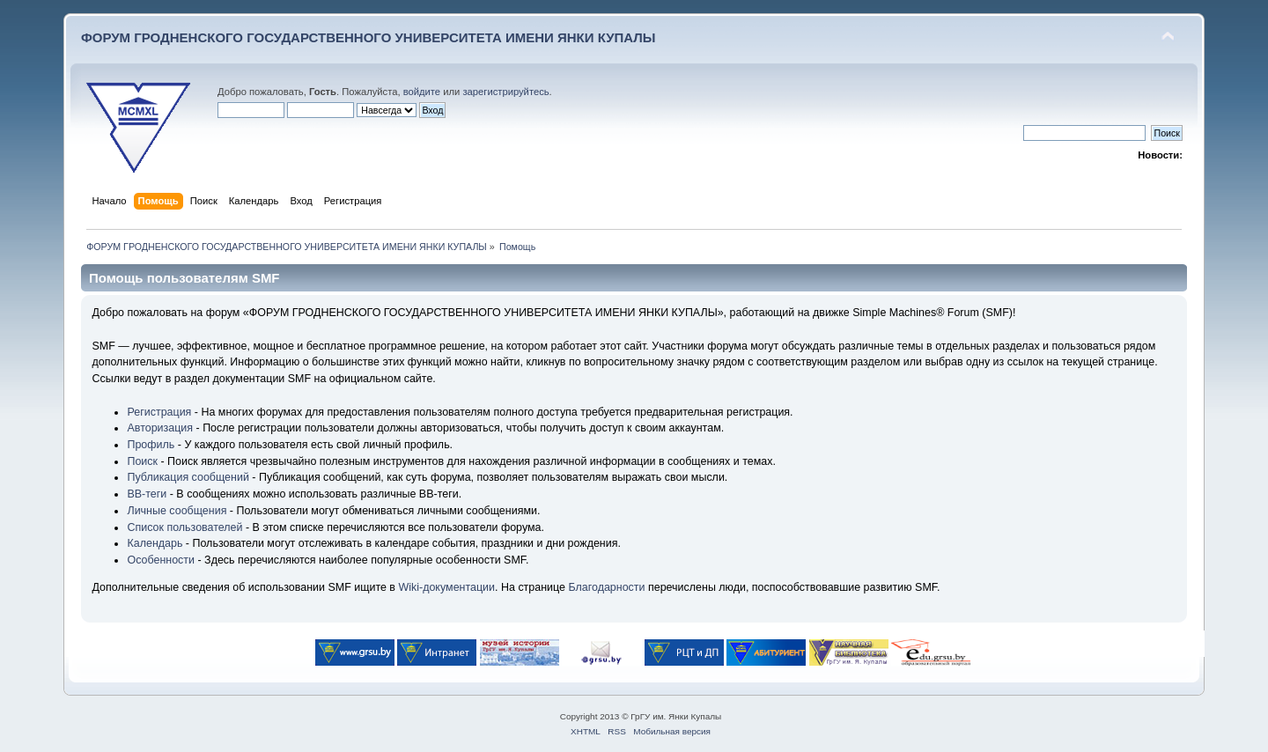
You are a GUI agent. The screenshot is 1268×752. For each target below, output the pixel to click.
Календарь (154, 543)
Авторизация (160, 428)
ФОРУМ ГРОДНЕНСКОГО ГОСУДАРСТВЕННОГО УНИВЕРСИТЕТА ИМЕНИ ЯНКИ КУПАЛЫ (368, 37)
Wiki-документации (446, 587)
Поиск (142, 461)
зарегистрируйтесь (505, 91)
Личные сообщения (176, 511)
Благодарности (606, 587)
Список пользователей (184, 527)
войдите (421, 91)
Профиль (150, 445)
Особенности (161, 560)
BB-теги (146, 494)
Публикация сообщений (187, 477)
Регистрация (159, 412)
